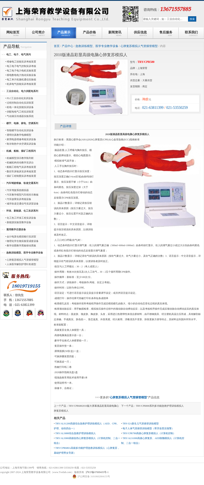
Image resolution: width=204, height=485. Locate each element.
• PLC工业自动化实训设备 (19, 98)
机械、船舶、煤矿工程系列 (21, 151)
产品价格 (89, 33)
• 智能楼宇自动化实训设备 (19, 130)
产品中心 (67, 46)
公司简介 (38, 33)
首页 (57, 46)
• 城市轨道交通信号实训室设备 (22, 203)
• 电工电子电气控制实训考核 (20, 66)
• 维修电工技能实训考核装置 (20, 61)
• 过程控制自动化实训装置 (19, 102)
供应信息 (140, 33)
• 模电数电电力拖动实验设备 (20, 75)
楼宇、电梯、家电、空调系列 (22, 123)
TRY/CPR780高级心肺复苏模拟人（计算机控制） (149, 433)
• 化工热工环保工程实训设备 (20, 217)
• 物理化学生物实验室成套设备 (22, 241)
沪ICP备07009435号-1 (97, 472)
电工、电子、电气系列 (18, 54)
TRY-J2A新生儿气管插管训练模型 (141, 423)
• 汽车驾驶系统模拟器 (17, 190)
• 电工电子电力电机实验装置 (20, 70)
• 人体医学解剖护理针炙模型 (20, 264)
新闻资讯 (114, 33)
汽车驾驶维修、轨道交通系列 (22, 183)
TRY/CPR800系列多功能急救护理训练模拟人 (160, 405)
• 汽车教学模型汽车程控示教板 (22, 194)
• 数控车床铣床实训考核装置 (20, 171)
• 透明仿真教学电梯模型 (18, 134)
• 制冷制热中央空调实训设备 (20, 143)
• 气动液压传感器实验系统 (19, 116)
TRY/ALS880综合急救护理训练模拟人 (75, 433)
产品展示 (63, 33)
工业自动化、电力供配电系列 (22, 91)
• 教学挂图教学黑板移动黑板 (20, 245)
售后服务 (165, 33)
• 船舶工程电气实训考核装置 (20, 167)
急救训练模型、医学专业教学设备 (24, 252)
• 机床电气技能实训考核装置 (20, 84)
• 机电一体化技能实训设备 (19, 107)
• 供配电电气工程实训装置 (19, 111)
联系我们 (191, 33)
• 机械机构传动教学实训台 (19, 162)
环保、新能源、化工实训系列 (22, 210)
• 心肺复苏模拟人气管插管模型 (22, 259)
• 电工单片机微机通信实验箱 (20, 79)
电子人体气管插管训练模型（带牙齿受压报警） (148, 428)
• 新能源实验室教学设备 (18, 222)
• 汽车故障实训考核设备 (18, 199)
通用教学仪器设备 (16, 229)
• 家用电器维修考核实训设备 (20, 139)
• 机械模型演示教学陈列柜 (19, 158)
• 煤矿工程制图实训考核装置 (20, 176)
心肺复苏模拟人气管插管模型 (139, 46)
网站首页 (12, 33)
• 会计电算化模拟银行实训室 (20, 236)
